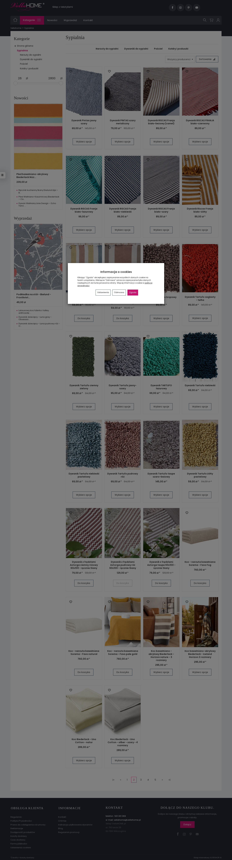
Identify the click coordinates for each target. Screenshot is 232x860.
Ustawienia (103, 292)
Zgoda (132, 292)
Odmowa (119, 292)
